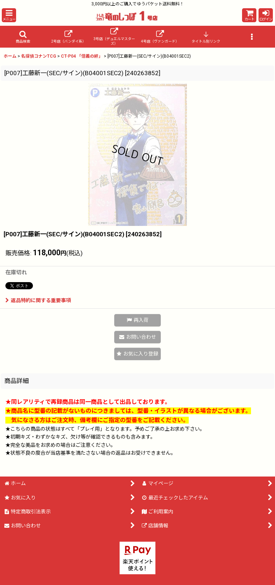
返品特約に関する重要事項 (38, 300)
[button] (9, 15)
